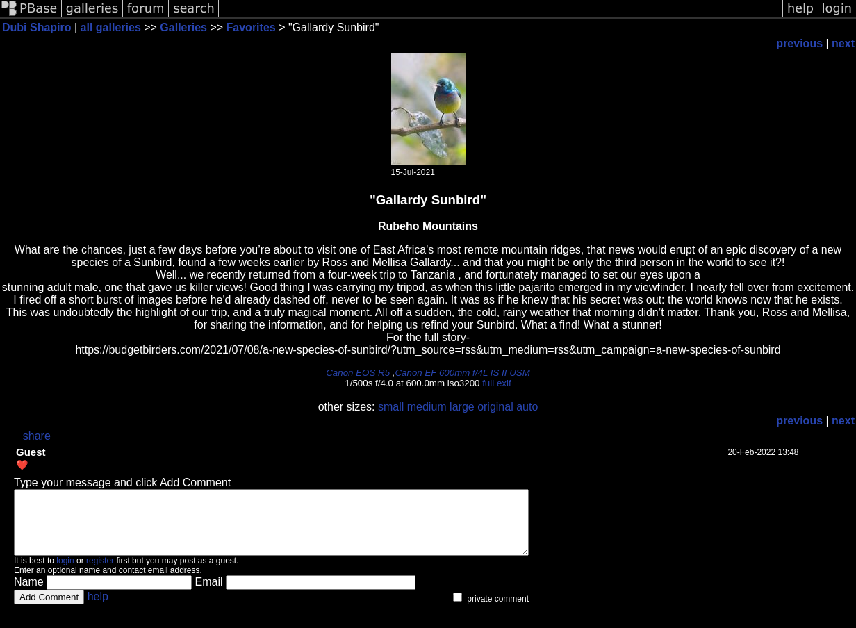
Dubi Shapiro (37, 27)
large (462, 407)
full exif (496, 383)
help (98, 609)
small (391, 407)
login (65, 573)
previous (799, 43)
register (100, 573)
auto (527, 407)
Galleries (183, 27)
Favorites (253, 27)
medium (427, 407)
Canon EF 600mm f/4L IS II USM (462, 372)
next (843, 43)
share (37, 436)
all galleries (111, 27)
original (495, 407)
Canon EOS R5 (358, 372)
